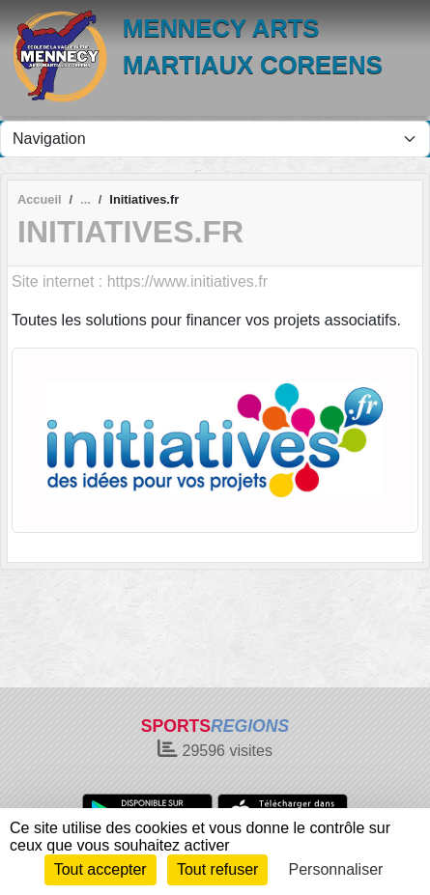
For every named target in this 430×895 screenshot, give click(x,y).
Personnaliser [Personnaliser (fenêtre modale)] (336, 869)
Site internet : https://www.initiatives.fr (140, 281)
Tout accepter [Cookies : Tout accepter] (100, 869)
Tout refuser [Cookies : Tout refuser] (217, 869)
